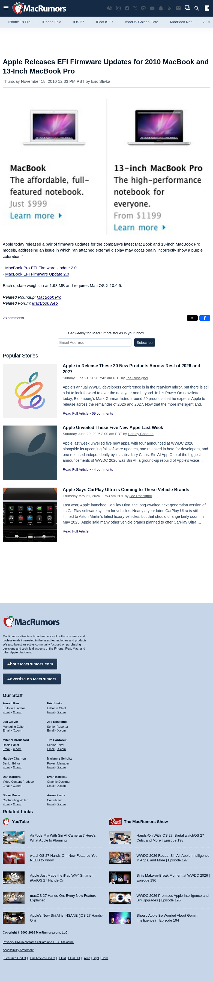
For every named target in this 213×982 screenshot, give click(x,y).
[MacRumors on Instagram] (118, 8)
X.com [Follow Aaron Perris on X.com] (61, 803)
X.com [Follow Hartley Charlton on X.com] (17, 766)
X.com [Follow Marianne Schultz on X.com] (61, 766)
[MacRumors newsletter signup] (178, 8)
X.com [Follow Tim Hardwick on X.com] (61, 748)
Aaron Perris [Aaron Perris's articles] (56, 794)
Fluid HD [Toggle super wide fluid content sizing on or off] (74, 958)
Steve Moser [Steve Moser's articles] (11, 794)
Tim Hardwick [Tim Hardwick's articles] (57, 739)
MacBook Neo (181, 22)
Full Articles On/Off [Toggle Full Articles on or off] (42, 958)
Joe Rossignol (137, 378)
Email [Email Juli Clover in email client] (6, 729)
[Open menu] (6, 8)
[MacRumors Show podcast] (109, 8)
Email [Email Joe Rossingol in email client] (51, 729)
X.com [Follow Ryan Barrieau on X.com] (61, 785)
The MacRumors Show (146, 820)
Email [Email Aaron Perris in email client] (51, 803)
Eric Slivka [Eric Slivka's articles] (54, 702)
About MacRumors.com (30, 663)
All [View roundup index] (206, 22)
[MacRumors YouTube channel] (152, 8)
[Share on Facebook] (204, 318)
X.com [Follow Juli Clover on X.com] (17, 729)
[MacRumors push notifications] (161, 8)
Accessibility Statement (18, 950)
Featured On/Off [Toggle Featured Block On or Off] (15, 958)
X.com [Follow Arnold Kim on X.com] (17, 711)
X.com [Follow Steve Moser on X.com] (17, 803)
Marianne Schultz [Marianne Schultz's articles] (59, 757)
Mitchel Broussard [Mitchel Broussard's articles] (16, 739)
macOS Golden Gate (141, 22)
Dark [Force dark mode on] (104, 958)
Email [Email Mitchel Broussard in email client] (6, 748)
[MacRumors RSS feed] (169, 8)
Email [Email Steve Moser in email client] (6, 803)
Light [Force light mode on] (95, 958)
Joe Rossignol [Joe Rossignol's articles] (57, 721)
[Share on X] (192, 318)
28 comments (13, 318)
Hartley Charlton (141, 434)
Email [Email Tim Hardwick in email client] (51, 748)
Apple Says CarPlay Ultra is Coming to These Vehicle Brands (130, 489)
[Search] (199, 8)
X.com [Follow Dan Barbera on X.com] (17, 785)
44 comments (102, 469)
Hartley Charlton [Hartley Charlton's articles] (14, 757)
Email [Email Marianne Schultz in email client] (51, 766)
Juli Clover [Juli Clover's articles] (10, 721)
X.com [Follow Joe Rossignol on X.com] (61, 729)
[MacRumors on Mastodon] (143, 8)
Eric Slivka (100, 81)
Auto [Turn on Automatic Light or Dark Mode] (87, 958)
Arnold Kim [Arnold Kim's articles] (11, 702)
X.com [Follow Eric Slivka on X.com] (61, 711)
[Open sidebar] (207, 9)
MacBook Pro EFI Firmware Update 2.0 (41, 267)
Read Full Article (76, 413)
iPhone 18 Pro (19, 22)
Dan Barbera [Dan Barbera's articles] (11, 776)
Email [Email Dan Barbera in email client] (6, 785)
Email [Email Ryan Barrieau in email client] (51, 785)
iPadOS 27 (104, 22)
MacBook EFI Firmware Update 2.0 (37, 274)
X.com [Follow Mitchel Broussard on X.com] (17, 748)
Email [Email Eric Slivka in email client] (51, 711)
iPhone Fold (51, 22)
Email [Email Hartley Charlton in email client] (6, 766)
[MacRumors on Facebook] (127, 8)
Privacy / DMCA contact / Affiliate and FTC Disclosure (38, 942)
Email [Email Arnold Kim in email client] (6, 711)
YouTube (20, 820)
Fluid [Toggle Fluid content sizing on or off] (62, 958)
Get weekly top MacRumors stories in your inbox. (106, 333)
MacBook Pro (49, 297)
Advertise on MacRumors (31, 678)
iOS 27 (78, 22)
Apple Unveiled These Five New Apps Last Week (116, 427)
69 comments (102, 413)
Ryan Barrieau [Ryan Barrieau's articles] (57, 776)
